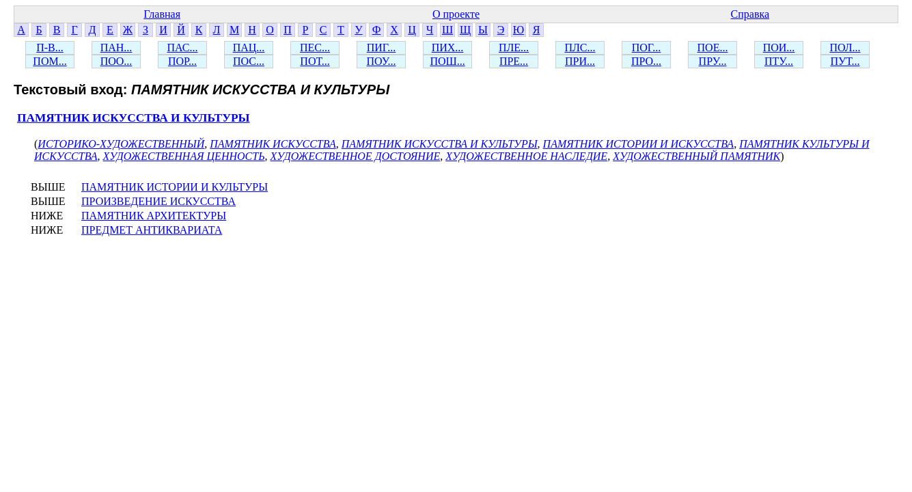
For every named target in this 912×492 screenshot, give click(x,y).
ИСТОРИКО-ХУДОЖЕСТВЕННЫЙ (121, 144)
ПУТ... (844, 61)
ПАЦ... (249, 47)
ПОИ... (779, 47)
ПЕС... (315, 47)
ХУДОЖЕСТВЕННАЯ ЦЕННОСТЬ (184, 156)
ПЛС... (579, 47)
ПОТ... (314, 61)
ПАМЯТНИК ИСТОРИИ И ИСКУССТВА (638, 144)
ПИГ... (381, 47)
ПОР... (182, 61)
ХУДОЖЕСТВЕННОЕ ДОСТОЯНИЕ (356, 156)
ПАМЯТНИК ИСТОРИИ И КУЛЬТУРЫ (174, 187)
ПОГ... (646, 47)
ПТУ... (778, 61)
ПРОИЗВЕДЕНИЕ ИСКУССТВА (158, 201)
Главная (161, 14)
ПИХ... (448, 47)
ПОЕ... (712, 47)
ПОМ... (49, 61)
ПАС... (182, 47)
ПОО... (116, 61)
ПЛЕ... (514, 47)
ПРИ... (580, 61)
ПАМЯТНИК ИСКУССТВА (272, 144)
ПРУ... (713, 61)
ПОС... (248, 61)
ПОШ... (447, 61)
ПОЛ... (844, 47)
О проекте (456, 14)
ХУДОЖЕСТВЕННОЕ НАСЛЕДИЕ (526, 156)
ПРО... (646, 61)
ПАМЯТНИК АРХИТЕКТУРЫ (153, 215)
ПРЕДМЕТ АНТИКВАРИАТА (151, 230)
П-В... (50, 47)
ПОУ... (381, 61)
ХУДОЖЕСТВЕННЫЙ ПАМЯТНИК (696, 156)
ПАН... (116, 47)
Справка (750, 14)
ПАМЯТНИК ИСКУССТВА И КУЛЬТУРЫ (133, 117)
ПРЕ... (513, 61)
